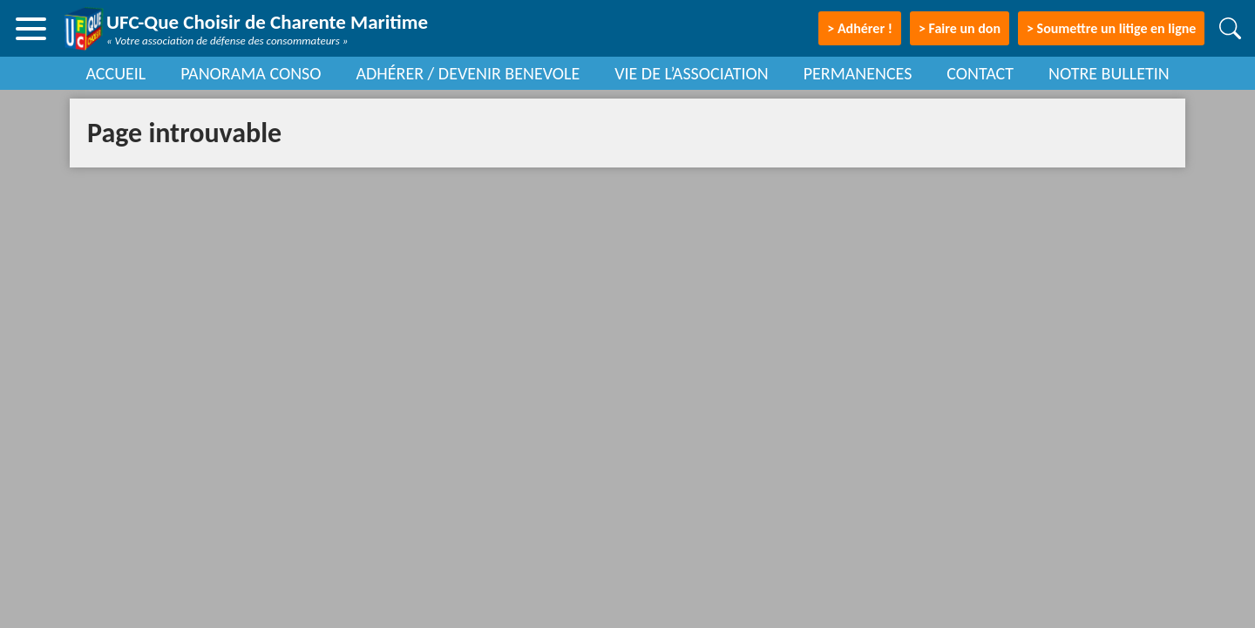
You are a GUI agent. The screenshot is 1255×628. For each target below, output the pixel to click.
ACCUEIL (115, 73)
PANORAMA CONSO (250, 73)
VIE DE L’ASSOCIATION (691, 73)
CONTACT (980, 73)
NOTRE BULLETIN (1109, 73)
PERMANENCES (858, 73)
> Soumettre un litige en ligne (1111, 28)
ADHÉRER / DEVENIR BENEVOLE (468, 73)
